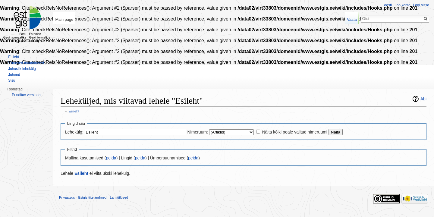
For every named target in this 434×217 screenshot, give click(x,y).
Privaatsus (67, 197)
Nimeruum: (197, 132)
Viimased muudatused (26, 63)
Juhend (14, 75)
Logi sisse (421, 5)
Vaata (352, 19)
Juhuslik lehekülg (22, 69)
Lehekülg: (74, 132)
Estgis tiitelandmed (92, 197)
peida (111, 158)
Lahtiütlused (119, 197)
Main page (64, 19)
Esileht (74, 111)
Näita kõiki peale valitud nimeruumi (294, 132)
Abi (423, 98)
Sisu (11, 80)
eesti (388, 5)
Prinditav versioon (26, 95)
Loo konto (402, 5)
